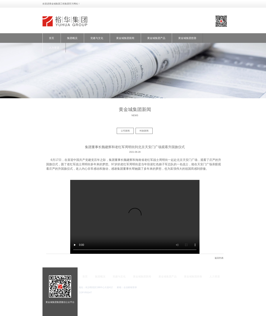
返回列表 (219, 258)
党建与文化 (96, 38)
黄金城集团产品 (156, 38)
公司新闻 (125, 130)
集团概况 (72, 38)
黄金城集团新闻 (125, 38)
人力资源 (54, 47)
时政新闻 (144, 130)
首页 (51, 38)
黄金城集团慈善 (187, 38)
